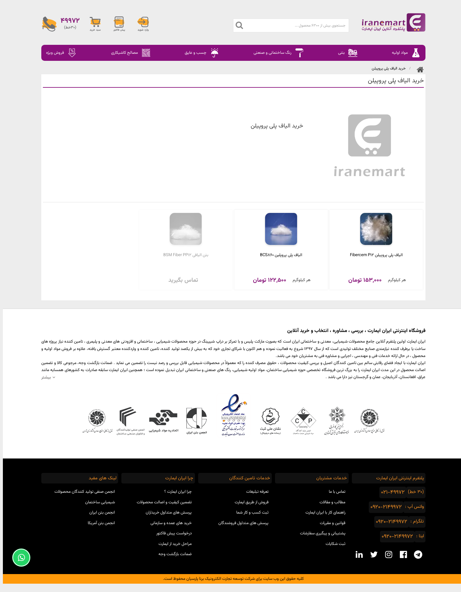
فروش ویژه (58, 53)
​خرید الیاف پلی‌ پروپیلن (386, 68)
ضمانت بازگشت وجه (172, 554)
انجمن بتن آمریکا (98, 523)
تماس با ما (334, 492)
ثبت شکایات (333, 544)
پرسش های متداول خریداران (166, 512)
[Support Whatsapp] (18, 557)
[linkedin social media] (356, 554)
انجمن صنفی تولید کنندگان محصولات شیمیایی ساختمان (82, 497)
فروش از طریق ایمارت (249, 502)
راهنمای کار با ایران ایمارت (323, 512)
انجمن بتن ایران (99, 512)
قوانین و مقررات (330, 523)
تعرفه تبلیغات (254, 492)
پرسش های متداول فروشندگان (240, 523)
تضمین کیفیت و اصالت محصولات (161, 502)
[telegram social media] (415, 554)
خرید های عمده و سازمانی (168, 523)
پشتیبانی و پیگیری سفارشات (320, 533)
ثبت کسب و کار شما (249, 512)
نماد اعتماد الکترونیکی (230, 415)
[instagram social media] (385, 554)
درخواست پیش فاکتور (171, 533)
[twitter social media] (371, 554)
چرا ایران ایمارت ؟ (175, 492)
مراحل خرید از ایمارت (172, 544)
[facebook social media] (400, 554)
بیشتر (43, 377)
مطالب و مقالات (330, 502)
